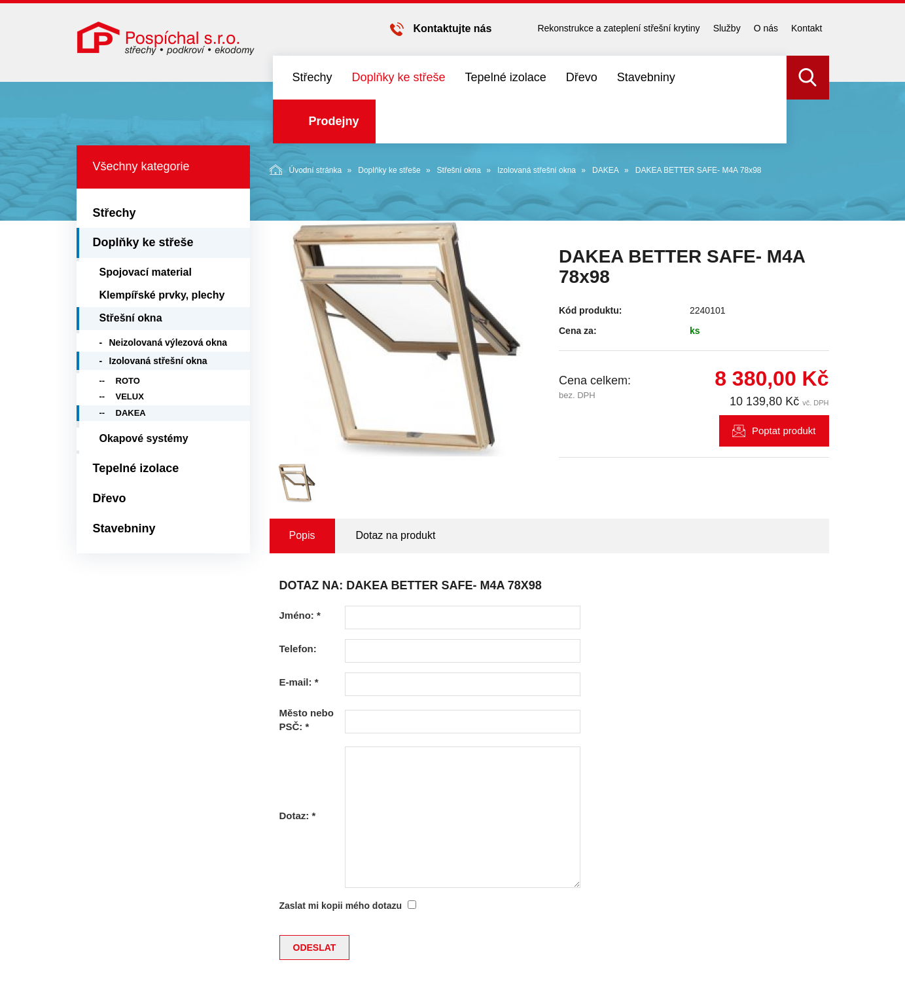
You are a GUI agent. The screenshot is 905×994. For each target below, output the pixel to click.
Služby (727, 28)
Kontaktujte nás (452, 28)
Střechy (312, 77)
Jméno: (300, 615)
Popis (302, 535)
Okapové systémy (143, 438)
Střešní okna (459, 170)
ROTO (128, 381)
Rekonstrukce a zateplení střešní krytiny (618, 28)
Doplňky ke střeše (399, 77)
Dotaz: (297, 815)
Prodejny (334, 121)
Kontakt (806, 28)
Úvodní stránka (306, 169)
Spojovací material (145, 272)
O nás (766, 28)
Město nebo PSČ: (306, 719)
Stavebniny (646, 77)
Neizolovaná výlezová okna (168, 342)
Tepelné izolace (505, 77)
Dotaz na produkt (396, 535)
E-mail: (299, 682)
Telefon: (298, 648)
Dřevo (581, 77)
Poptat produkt (784, 430)
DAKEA (605, 170)
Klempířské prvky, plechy (162, 295)
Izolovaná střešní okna (536, 170)
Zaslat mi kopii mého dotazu (340, 905)
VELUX (130, 396)
